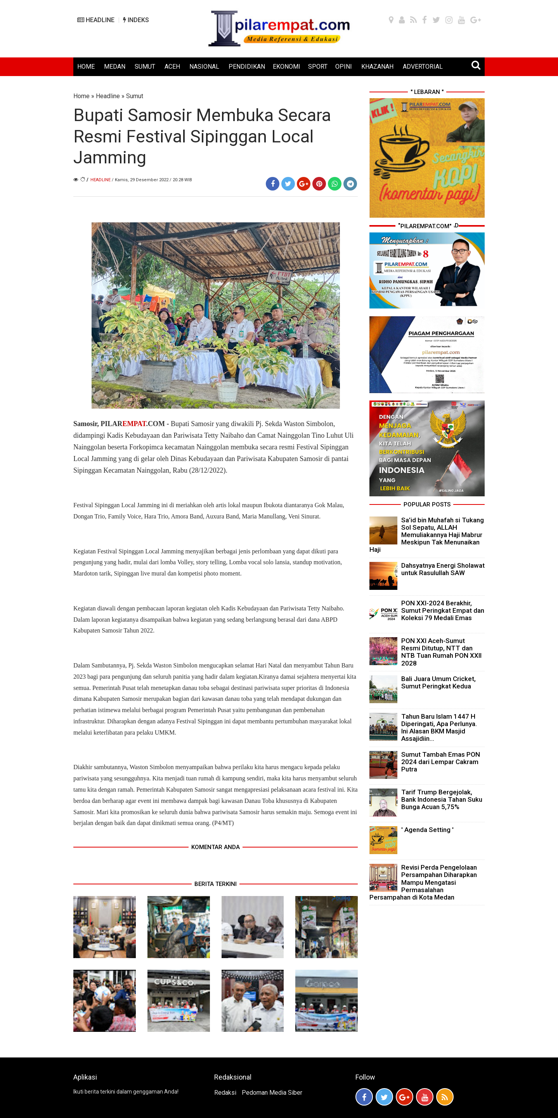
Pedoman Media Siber (272, 1092)
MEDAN (114, 66)
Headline (108, 96)
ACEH (172, 66)
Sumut (134, 96)
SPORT (318, 66)
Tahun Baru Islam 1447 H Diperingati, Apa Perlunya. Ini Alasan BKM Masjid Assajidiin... (439, 727)
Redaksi (225, 1092)
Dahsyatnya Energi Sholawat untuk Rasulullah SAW (443, 569)
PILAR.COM (132, 424)
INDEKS (136, 20)
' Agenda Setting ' (427, 830)
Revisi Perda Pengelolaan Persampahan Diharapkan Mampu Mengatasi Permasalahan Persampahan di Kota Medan (423, 882)
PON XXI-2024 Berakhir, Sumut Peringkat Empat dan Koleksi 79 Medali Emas (442, 610)
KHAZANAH (377, 66)
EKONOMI (286, 66)
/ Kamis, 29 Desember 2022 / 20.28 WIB (152, 179)
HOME (86, 66)
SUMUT (145, 66)
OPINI (343, 66)
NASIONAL (204, 66)
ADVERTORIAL (423, 66)
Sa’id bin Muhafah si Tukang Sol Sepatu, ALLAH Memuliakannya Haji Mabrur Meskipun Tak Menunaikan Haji (426, 535)
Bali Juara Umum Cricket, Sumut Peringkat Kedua (438, 682)
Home (81, 96)
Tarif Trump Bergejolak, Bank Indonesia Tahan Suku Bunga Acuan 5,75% (441, 799)
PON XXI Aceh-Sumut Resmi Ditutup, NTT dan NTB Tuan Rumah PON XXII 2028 (441, 652)
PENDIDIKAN (247, 66)
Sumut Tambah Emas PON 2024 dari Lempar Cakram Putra (440, 762)
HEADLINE (95, 20)
